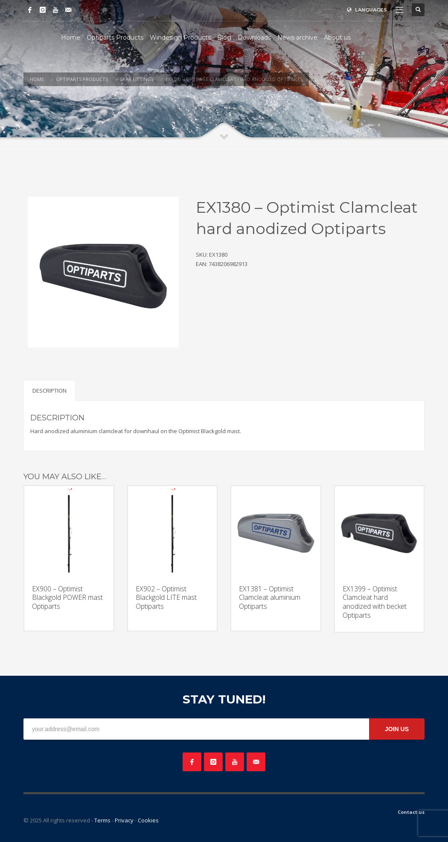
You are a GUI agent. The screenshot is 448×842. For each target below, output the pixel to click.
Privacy (124, 820)
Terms (102, 820)
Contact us (411, 812)
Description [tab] (49, 390)
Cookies (148, 820)
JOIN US (397, 729)
